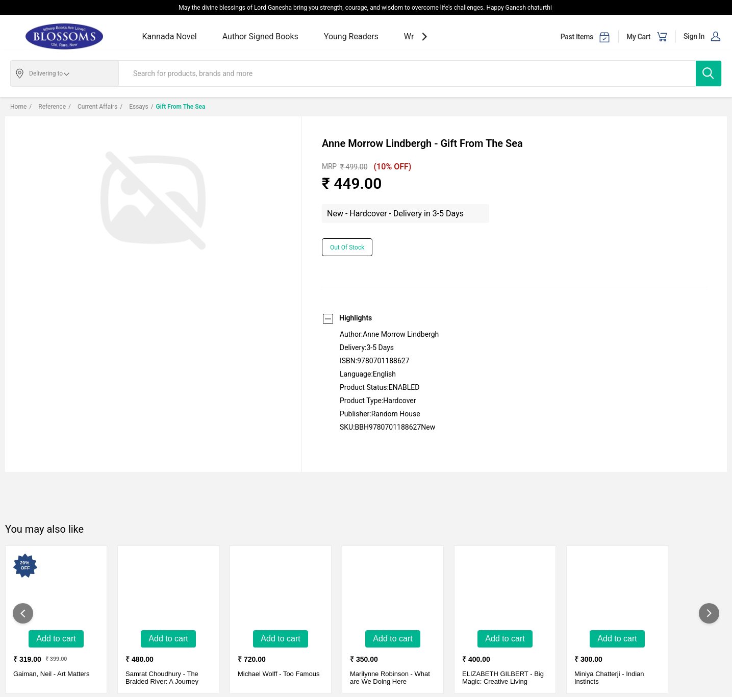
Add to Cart (55, 638)
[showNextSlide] (424, 36)
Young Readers (351, 36)
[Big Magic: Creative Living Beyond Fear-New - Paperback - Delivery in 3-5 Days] (505, 589)
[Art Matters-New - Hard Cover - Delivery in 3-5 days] (56, 589)
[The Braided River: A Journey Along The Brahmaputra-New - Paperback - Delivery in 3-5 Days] (168, 589)
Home (18, 106)
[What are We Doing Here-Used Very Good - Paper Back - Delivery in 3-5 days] (392, 589)
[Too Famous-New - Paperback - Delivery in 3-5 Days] (280, 589)
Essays (134, 106)
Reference (47, 106)
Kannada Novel (169, 36)
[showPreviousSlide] (23, 613)
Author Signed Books (260, 36)
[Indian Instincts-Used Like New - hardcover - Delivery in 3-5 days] (617, 589)
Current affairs (92, 106)
